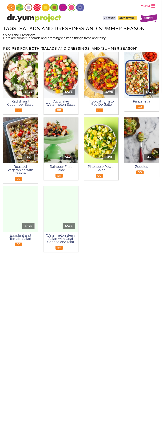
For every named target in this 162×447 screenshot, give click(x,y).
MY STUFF (109, 18)
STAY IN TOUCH (127, 18)
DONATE (148, 18)
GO (19, 110)
